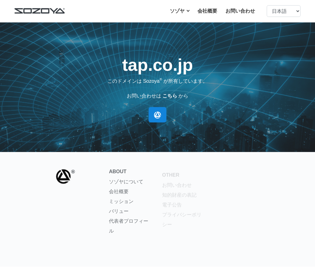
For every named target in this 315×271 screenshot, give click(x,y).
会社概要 (207, 11)
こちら (169, 95)
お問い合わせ (240, 11)
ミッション (121, 204)
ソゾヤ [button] (178, 11)
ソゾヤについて (126, 184)
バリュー (119, 214)
